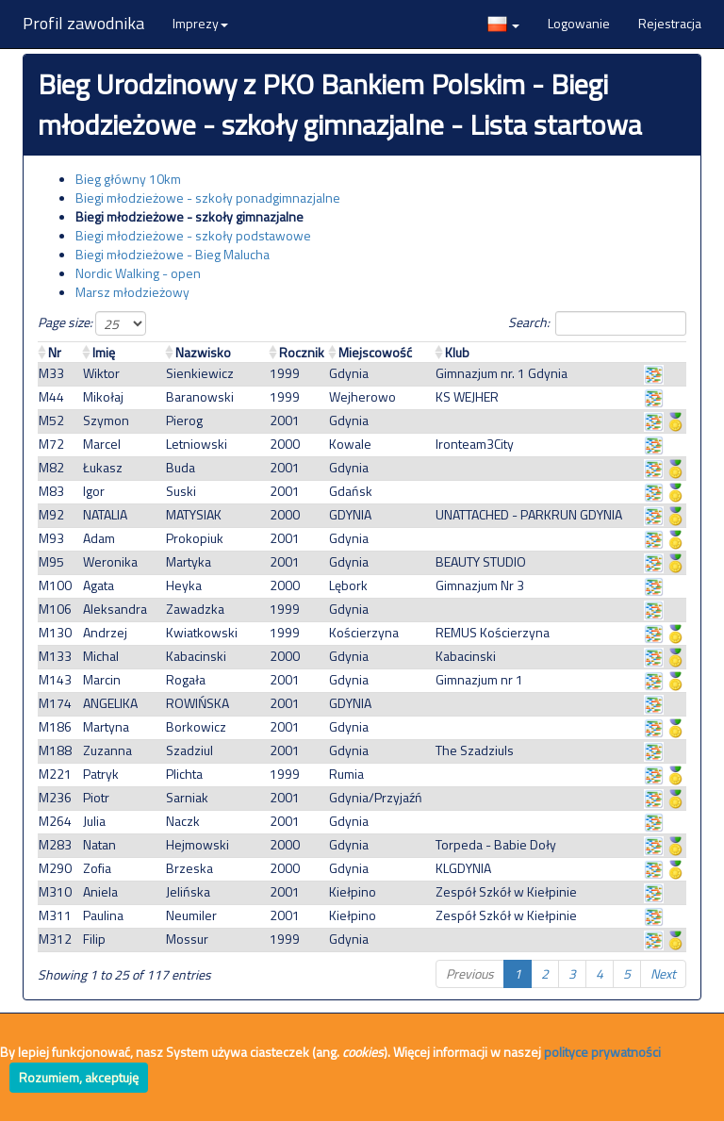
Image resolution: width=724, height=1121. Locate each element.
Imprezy (200, 23)
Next (663, 973)
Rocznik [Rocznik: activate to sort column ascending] (301, 352)
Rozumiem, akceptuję (79, 1077)
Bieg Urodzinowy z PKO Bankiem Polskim (281, 84)
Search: (597, 323)
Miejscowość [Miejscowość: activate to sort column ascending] (375, 352)
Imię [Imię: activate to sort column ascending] (103, 352)
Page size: (92, 323)
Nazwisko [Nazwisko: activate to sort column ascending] (203, 352)
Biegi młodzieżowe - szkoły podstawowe (193, 235)
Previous (470, 973)
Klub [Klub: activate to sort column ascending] (457, 352)
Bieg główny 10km (128, 179)
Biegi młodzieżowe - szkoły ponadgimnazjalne (207, 197)
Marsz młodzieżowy (132, 292)
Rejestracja (669, 23)
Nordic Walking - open (138, 273)
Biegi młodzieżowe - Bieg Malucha (172, 254)
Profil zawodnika (83, 23)
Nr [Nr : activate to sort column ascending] (54, 352)
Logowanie (579, 23)
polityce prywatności (602, 1052)
